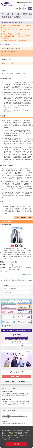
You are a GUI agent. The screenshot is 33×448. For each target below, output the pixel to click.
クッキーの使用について (11, 433)
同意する (16, 444)
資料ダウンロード (9, 381)
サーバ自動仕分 (6, 55)
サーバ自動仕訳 (8, 292)
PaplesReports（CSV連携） (9, 52)
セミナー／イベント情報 (8, 388)
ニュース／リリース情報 (8, 410)
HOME (20, 5)
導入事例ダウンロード (23, 381)
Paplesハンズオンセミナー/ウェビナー (12, 401)
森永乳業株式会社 (28, 274)
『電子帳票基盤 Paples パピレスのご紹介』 (13, 416)
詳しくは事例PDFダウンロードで (24, 217)
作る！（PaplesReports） (10, 288)
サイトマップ (28, 5)
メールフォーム (17, 376)
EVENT (17, 8)
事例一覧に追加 (23, 423)
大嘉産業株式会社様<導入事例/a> (10, 423)
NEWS (21, 8)
